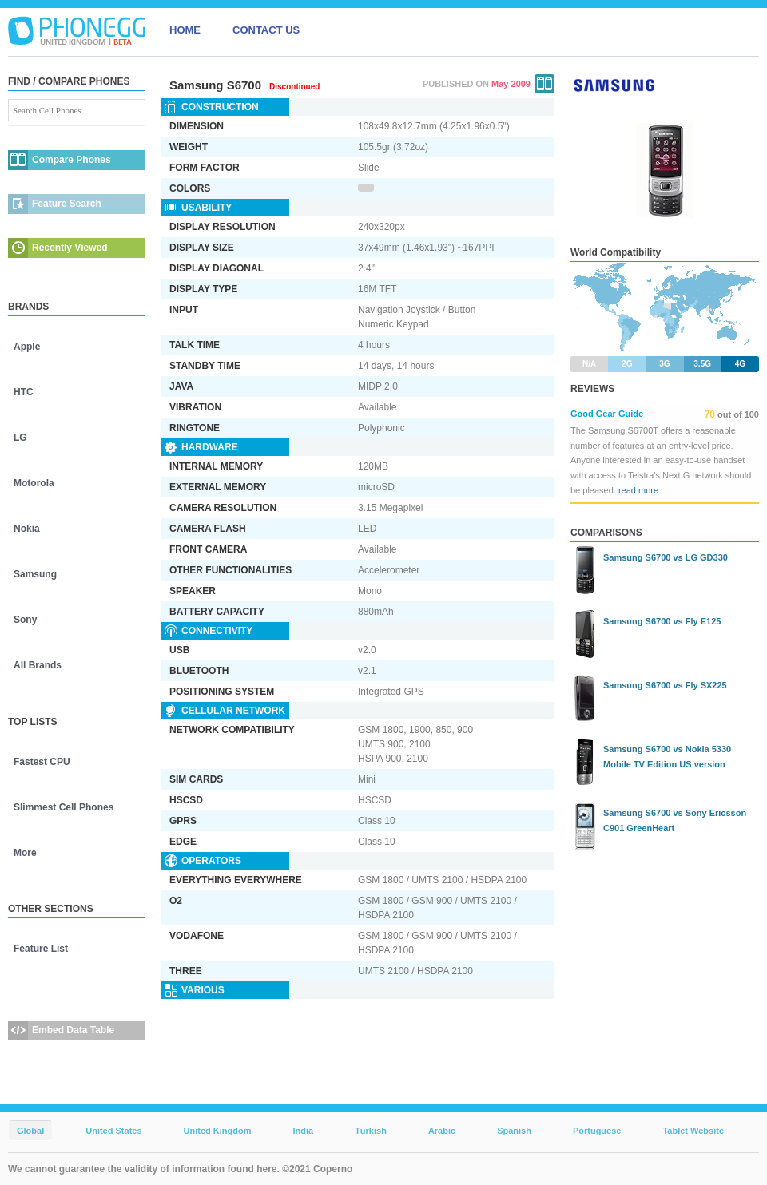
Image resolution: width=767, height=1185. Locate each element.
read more (638, 490)
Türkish (371, 1130)
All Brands (38, 665)
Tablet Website (693, 1130)
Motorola (34, 483)
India (302, 1130)
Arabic (441, 1130)
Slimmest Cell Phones (63, 807)
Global (30, 1130)
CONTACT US (266, 30)
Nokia (27, 528)
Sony (25, 619)
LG (20, 437)
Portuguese (597, 1130)
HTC (24, 392)
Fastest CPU (42, 761)
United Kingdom (218, 1130)
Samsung (35, 574)
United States (113, 1130)
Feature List (41, 948)
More (25, 852)
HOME (185, 30)
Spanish (514, 1130)
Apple (27, 346)
